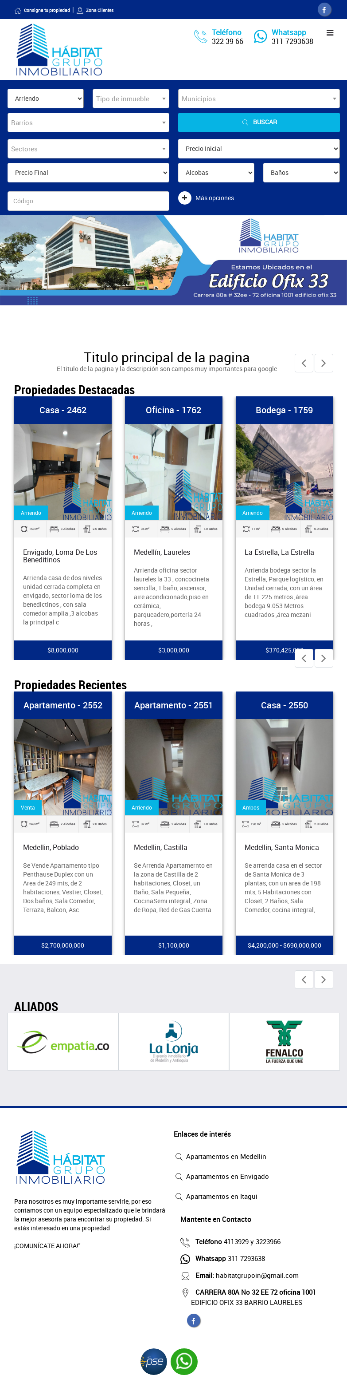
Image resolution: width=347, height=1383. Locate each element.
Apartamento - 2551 (173, 705)
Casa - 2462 (62, 410)
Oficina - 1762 (173, 410)
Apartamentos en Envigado (221, 1177)
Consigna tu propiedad (42, 10)
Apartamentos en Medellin (220, 1157)
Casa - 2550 (284, 705)
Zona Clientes (94, 10)
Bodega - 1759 (284, 410)
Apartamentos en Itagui (215, 1197)
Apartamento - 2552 (62, 705)
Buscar (259, 122)
